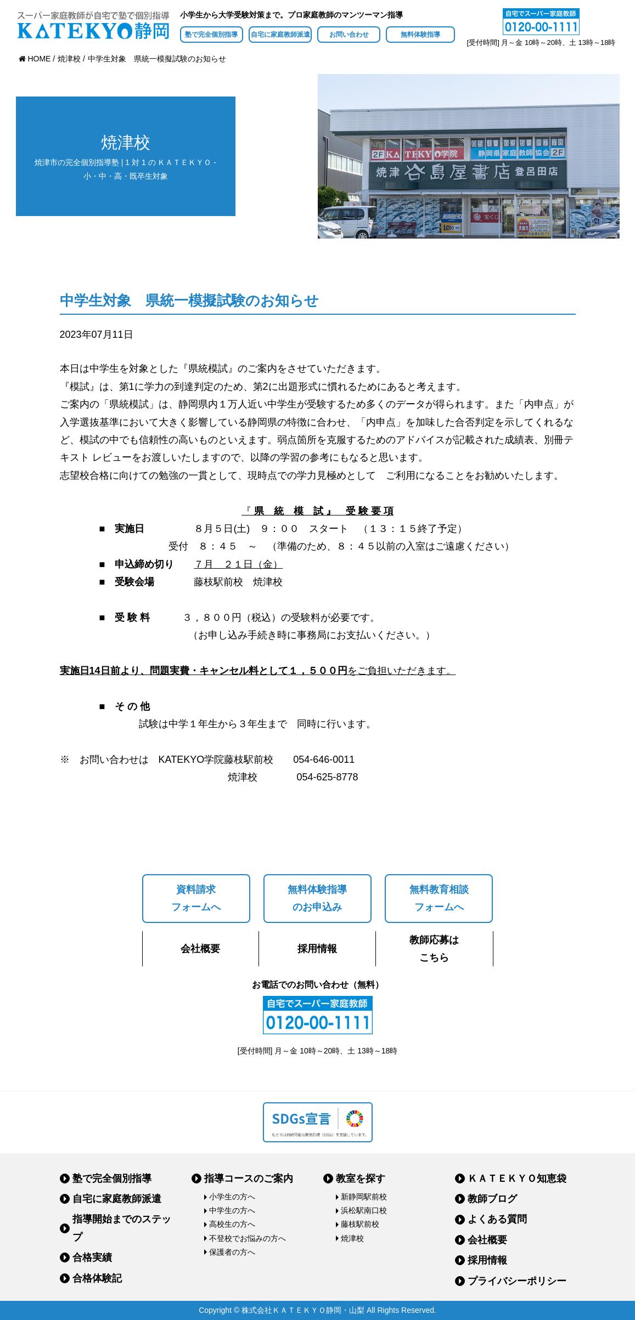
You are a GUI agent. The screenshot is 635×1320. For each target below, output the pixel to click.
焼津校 (352, 1238)
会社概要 (200, 948)
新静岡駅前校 (364, 1196)
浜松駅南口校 (364, 1210)
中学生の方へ (232, 1210)
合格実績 (92, 1257)
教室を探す (360, 1178)
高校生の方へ (232, 1224)
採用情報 (317, 948)
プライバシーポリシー (517, 1281)
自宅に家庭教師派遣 (280, 34)
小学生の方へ (232, 1196)
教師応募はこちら (434, 948)
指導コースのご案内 (248, 1178)
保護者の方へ (232, 1252)
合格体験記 (97, 1278)
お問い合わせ (349, 34)
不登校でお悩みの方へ (247, 1238)
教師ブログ (492, 1198)
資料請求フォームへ (196, 898)
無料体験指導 (420, 34)
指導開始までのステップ (121, 1228)
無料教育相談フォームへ (439, 898)
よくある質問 (497, 1219)
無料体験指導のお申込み (317, 898)
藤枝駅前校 (360, 1224)
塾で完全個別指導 (211, 34)
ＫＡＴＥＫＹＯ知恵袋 (517, 1178)
